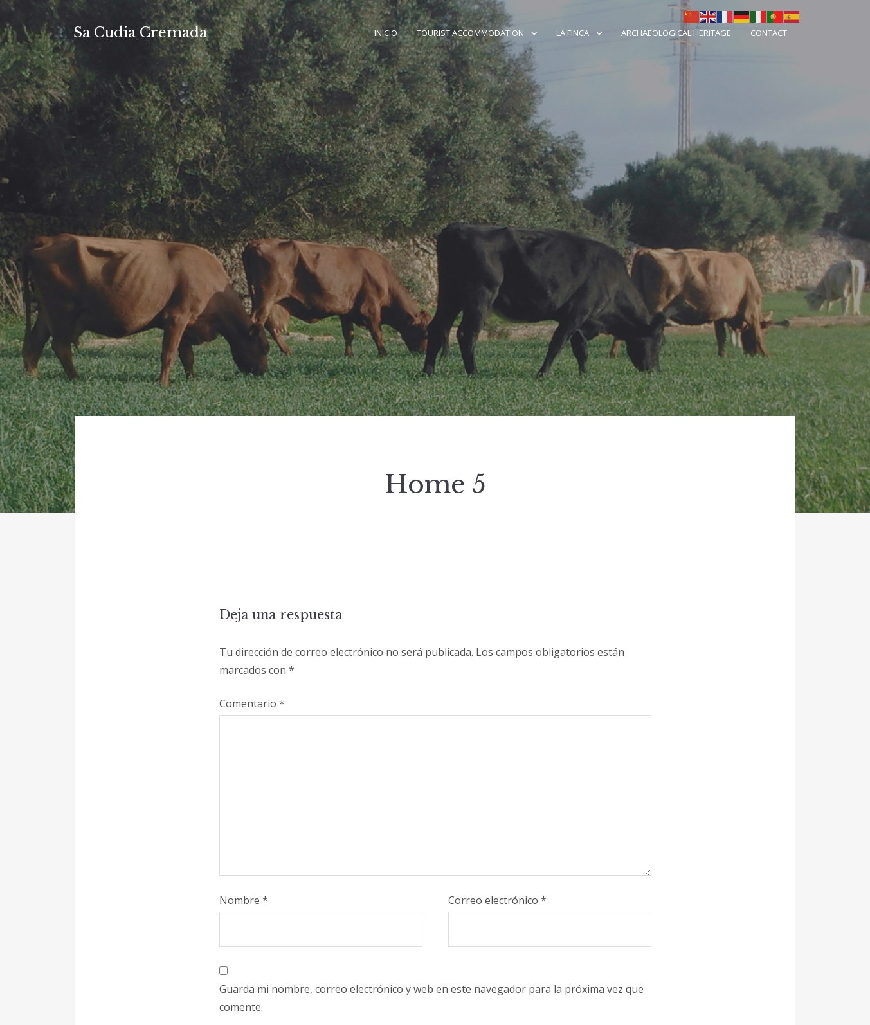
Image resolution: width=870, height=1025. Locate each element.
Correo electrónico (497, 900)
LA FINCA (572, 33)
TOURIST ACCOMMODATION (470, 33)
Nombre (243, 900)
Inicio (385, 33)
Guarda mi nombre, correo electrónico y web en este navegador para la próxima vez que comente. (431, 998)
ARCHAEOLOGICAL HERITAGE (676, 33)
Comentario (252, 703)
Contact (768, 33)
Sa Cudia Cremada (140, 32)
